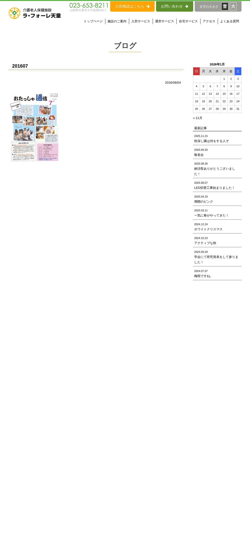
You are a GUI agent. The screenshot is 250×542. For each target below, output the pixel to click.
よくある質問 (229, 21)
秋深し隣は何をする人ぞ (211, 141)
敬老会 (199, 155)
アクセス (209, 21)
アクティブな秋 (205, 243)
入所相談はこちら (132, 6)
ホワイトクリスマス (208, 229)
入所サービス (140, 21)
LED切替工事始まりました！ (214, 188)
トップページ (93, 21)
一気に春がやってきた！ (211, 215)
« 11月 (197, 118)
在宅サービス (188, 21)
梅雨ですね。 (203, 276)
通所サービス (164, 21)
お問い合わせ (174, 6)
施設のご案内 (117, 21)
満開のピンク (203, 201)
